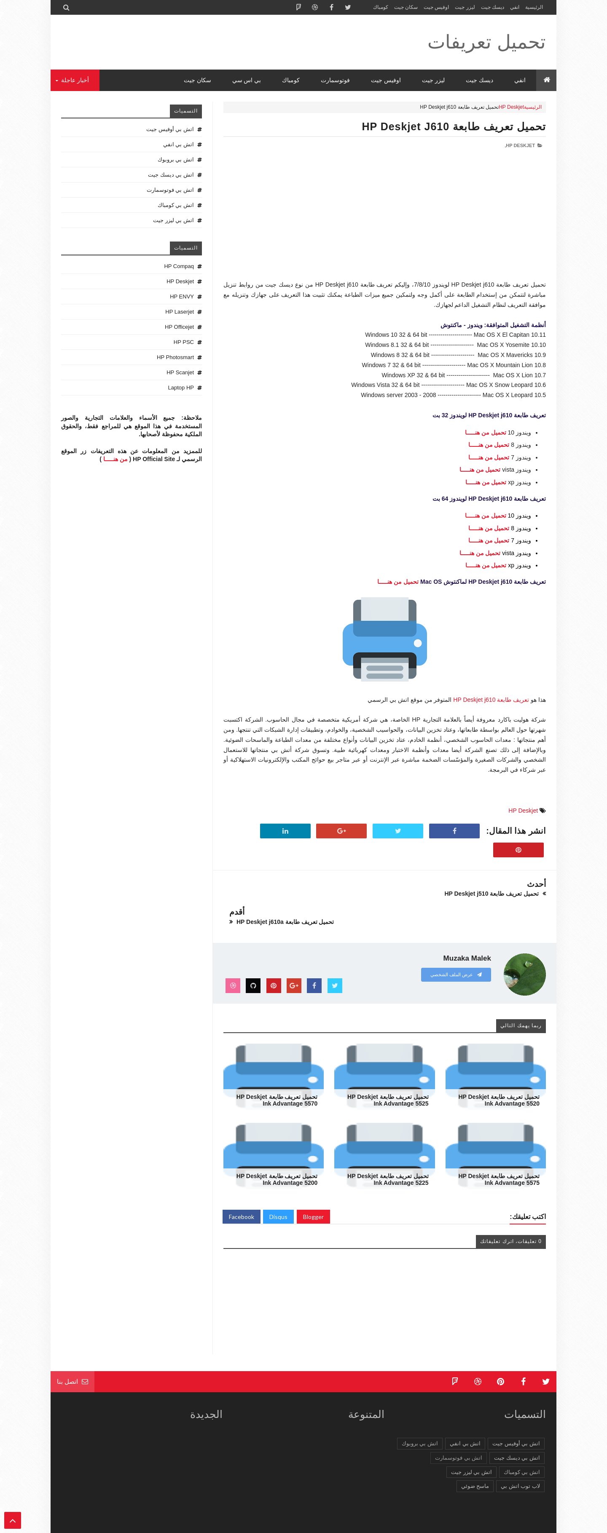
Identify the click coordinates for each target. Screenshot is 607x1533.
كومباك (380, 7)
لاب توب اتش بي (520, 1458)
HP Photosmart (175, 357)
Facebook (241, 1188)
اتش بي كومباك (176, 205)
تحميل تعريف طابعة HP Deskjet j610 (454, 126)
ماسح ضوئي (475, 1458)
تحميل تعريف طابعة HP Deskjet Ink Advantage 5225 (388, 1151)
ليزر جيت (465, 7)
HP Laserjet (179, 312)
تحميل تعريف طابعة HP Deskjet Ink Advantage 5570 (277, 1072)
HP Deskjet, (520, 145)
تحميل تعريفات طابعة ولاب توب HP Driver (431, 1525)
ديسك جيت (492, 7)
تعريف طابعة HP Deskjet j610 (491, 699)
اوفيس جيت (436, 7)
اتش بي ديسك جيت (171, 175)
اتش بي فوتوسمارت (170, 190)
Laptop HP (181, 387)
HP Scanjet (180, 372)
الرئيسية (534, 7)
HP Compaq (179, 266)
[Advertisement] (384, 221)
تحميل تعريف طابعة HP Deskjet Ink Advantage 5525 (388, 1072)
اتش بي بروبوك (176, 159)
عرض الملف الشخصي (456, 946)
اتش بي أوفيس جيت (170, 129)
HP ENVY (182, 296)
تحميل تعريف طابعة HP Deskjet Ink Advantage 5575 (499, 1151)
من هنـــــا (115, 459)
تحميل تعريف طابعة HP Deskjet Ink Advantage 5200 (277, 1151)
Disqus (278, 1188)
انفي (514, 7)
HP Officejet (179, 327)
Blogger (313, 1188)
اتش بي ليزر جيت (173, 220)
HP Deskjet (511, 107)
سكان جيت (406, 7)
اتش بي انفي (178, 144)
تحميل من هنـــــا (485, 432)
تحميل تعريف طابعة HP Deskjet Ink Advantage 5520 (499, 1072)
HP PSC (184, 342)
